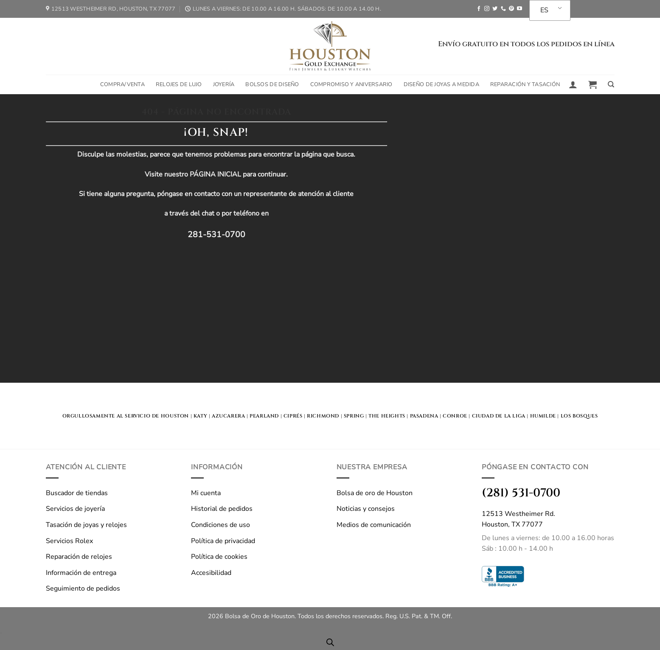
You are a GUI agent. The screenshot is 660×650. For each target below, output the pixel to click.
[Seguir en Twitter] (494, 9)
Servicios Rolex (69, 541)
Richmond (323, 416)
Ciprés (293, 416)
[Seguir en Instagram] (486, 9)
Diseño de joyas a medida (441, 84)
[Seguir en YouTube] (519, 9)
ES (544, 10)
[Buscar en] (611, 84)
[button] (573, 84)
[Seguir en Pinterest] (511, 9)
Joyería (224, 84)
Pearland (264, 416)
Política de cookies (219, 556)
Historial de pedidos (222, 508)
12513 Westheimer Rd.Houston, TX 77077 (518, 519)
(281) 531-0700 (521, 493)
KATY (200, 416)
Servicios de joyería (75, 508)
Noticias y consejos (366, 508)
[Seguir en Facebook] (478, 9)
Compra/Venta (122, 84)
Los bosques (579, 416)
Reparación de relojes (79, 556)
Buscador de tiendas (77, 493)
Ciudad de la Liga (498, 416)
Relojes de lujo (179, 84)
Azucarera (228, 416)
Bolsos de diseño (272, 84)
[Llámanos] (503, 9)
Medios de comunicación (374, 525)
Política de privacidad (223, 541)
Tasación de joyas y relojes (86, 525)
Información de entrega (81, 572)
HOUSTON (175, 416)
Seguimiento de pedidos (83, 588)
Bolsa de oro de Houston (375, 493)
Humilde (543, 416)
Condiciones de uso (220, 525)
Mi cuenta (206, 493)
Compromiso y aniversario (351, 84)
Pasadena (424, 416)
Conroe (455, 416)
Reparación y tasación (525, 84)
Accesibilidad (211, 572)
